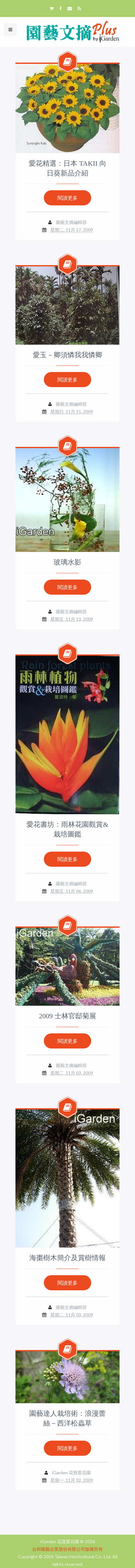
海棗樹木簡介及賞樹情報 (67, 1258)
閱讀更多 (67, 198)
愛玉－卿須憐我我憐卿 (67, 355)
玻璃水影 (67, 562)
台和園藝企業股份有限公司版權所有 (67, 1549)
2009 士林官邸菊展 (67, 1016)
